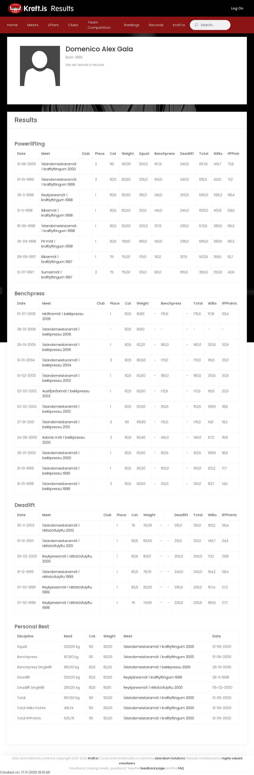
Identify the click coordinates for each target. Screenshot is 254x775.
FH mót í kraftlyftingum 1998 (57, 248)
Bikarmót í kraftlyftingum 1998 (57, 218)
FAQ (181, 768)
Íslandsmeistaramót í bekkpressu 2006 (61, 336)
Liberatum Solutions (170, 758)
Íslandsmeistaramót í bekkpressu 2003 (61, 383)
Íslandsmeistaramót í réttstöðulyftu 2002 (61, 533)
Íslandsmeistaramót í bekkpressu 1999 (61, 475)
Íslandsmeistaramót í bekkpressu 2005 (61, 352)
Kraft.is (93, 758)
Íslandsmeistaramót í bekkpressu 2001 (61, 429)
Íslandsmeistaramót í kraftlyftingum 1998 (59, 233)
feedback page (152, 768)
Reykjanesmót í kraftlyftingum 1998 (57, 202)
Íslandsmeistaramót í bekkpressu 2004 (61, 367)
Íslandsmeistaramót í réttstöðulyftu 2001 (61, 548)
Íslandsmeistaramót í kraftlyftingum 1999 (59, 187)
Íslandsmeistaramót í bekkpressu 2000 (61, 460)
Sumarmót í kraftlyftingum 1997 (56, 279)
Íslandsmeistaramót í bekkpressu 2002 (61, 414)
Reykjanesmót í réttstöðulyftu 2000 (153, 692)
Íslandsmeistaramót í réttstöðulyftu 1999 (61, 579)
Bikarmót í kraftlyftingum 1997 (56, 264)
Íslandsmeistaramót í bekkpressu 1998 (61, 491)
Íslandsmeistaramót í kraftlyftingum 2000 (59, 171)
